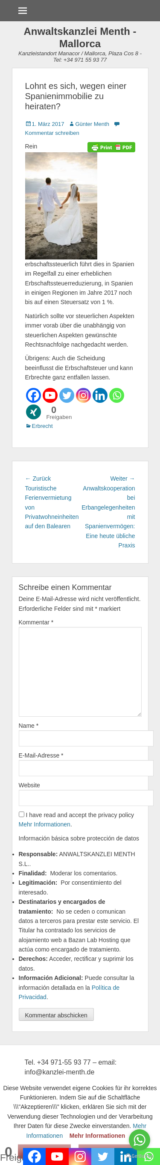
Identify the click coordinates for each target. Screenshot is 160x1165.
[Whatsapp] (116, 395)
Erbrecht (42, 426)
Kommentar (36, 622)
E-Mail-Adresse (41, 755)
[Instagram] (83, 395)
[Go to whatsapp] (139, 1140)
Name (29, 725)
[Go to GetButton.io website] (139, 1156)
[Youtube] (50, 395)
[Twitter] (66, 395)
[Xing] (33, 411)
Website (29, 785)
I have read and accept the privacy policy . (76, 820)
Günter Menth (92, 124)
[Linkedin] (100, 395)
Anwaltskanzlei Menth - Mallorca (79, 37)
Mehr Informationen (44, 824)
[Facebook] (33, 395)
